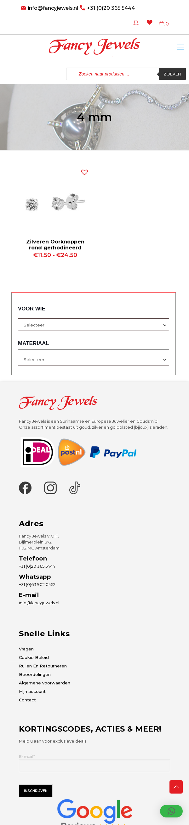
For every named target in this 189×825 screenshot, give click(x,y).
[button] (83, 171)
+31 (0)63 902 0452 (37, 584)
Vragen (26, 648)
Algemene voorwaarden (44, 682)
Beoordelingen (35, 674)
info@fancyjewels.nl (53, 8)
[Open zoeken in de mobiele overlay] (126, 74)
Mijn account (32, 691)
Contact (27, 699)
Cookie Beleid (34, 657)
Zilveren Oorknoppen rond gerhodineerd (55, 245)
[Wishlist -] (148, 27)
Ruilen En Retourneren (43, 665)
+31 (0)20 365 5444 (111, 8)
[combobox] (93, 324)
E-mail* (94, 763)
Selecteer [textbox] (34, 324)
